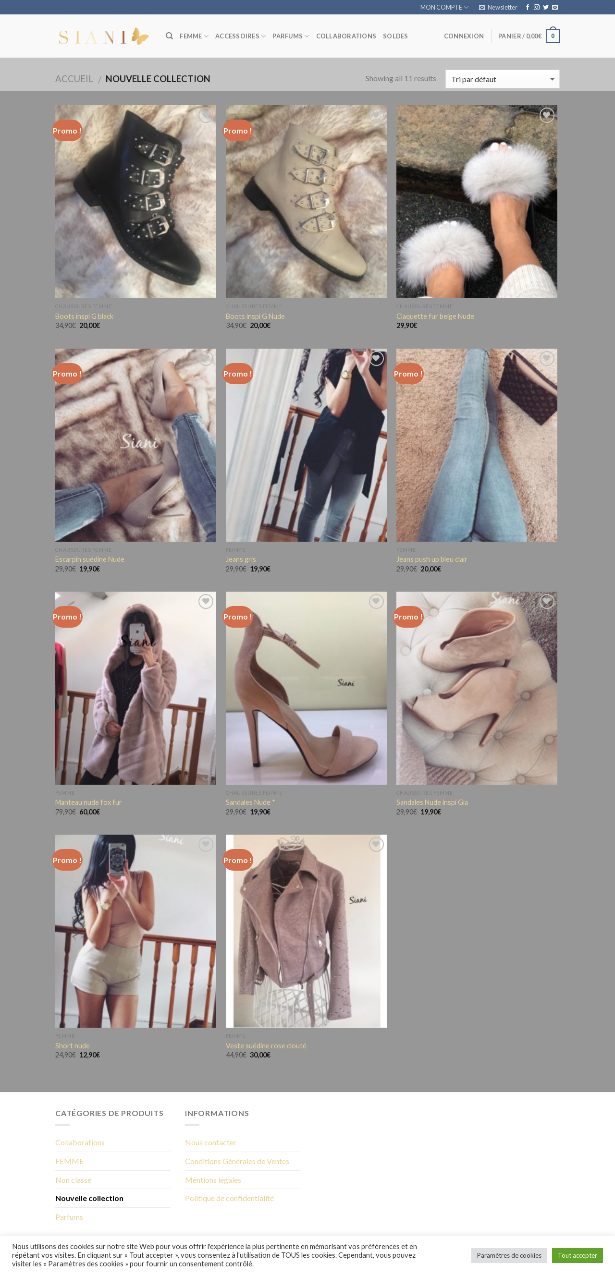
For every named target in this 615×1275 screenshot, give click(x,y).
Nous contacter (210, 1142)
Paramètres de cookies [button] (509, 1255)
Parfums (69, 1216)
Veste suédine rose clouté (266, 1046)
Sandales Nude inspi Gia (432, 802)
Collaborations (80, 1142)
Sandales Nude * (250, 802)
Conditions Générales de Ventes (237, 1161)
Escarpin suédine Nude (89, 559)
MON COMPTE (444, 7)
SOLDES (395, 36)
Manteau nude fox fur (88, 802)
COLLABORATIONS (346, 36)
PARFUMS (290, 36)
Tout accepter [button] (577, 1255)
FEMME (194, 36)
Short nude (72, 1046)
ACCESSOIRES (240, 36)
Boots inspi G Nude (255, 316)
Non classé (73, 1179)
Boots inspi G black (84, 316)
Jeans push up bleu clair (431, 559)
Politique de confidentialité (229, 1197)
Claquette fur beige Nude (435, 316)
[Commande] (502, 79)
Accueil (74, 78)
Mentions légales (213, 1179)
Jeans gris (241, 559)
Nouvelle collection (89, 1197)
